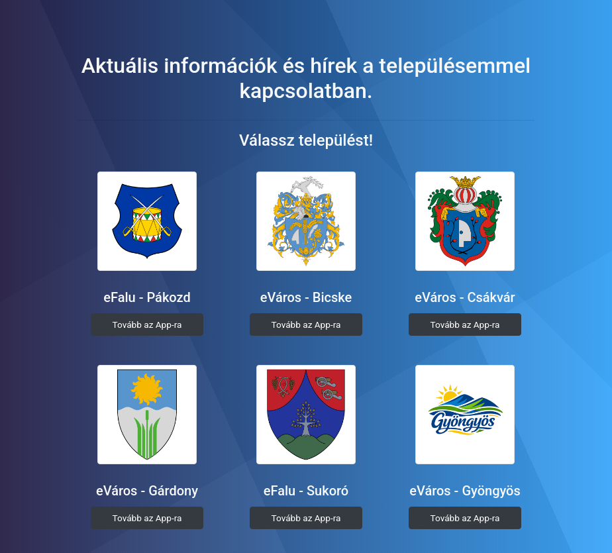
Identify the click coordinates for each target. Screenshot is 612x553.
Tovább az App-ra (147, 324)
